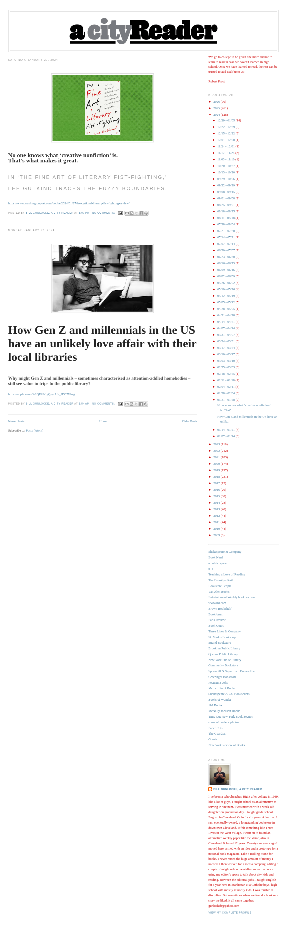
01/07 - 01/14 (226, 436)
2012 (217, 515)
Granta (212, 739)
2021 (217, 457)
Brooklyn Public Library (224, 648)
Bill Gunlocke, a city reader (237, 789)
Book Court (216, 625)
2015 (217, 496)
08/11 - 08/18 (226, 218)
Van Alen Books (219, 591)
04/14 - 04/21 (226, 322)
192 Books (215, 705)
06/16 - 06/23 (226, 263)
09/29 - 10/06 (226, 179)
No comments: (104, 212)
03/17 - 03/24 (226, 348)
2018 (217, 476)
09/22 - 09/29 (226, 185)
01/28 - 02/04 (226, 393)
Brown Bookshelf (219, 608)
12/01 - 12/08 (226, 140)
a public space (217, 563)
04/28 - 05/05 (226, 309)
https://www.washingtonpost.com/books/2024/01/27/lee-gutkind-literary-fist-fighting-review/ (69, 203)
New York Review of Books (226, 745)
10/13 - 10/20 (226, 172)
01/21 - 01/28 (226, 400)
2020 (217, 464)
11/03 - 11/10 (226, 159)
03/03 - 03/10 (226, 361)
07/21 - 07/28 (226, 231)
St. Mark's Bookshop (222, 637)
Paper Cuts (215, 728)
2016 (217, 489)
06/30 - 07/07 (226, 250)
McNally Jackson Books (224, 711)
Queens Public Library (223, 654)
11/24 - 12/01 (226, 146)
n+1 (210, 569)
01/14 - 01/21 (226, 430)
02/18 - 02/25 (226, 374)
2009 (217, 535)
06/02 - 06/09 (226, 276)
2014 (217, 502)
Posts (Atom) (34, 430)
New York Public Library (224, 660)
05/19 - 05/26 (226, 289)
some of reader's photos (223, 722)
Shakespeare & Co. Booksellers (229, 694)
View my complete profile (230, 912)
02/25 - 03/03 (226, 367)
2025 (217, 108)
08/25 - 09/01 (226, 205)
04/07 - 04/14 (226, 328)
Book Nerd (215, 557)
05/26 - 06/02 (226, 283)
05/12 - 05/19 (226, 296)
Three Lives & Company (224, 631)
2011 (217, 522)
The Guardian (217, 733)
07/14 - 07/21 (226, 237)
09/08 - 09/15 (226, 192)
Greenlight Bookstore (222, 677)
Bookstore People (219, 586)
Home (103, 421)
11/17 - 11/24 (226, 153)
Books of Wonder (219, 699)
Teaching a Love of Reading (226, 574)
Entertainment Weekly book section (231, 597)
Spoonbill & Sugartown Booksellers (231, 671)
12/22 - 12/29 (226, 127)
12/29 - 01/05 (226, 120)
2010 (217, 528)
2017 (217, 483)
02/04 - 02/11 (226, 387)
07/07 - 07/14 (226, 244)
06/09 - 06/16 (226, 270)
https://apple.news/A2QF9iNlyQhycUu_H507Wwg (41, 394)
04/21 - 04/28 (226, 315)
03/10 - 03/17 (226, 354)
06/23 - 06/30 (226, 257)
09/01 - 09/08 (226, 198)
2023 (217, 444)
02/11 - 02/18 (226, 380)
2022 (217, 451)
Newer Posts (16, 421)
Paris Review (217, 620)
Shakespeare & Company (224, 551)
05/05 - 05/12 (226, 302)
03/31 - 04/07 (226, 335)
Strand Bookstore (219, 642)
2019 (217, 470)
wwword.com (217, 603)
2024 (217, 114)
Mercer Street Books (221, 688)
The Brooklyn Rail (220, 580)
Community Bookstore (223, 665)
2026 (217, 101)
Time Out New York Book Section (230, 716)
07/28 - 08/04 (226, 224)
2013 (217, 509)
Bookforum (215, 614)
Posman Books (218, 682)
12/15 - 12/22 (226, 133)
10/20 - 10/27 (226, 166)
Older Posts (189, 421)
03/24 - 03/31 (226, 341)
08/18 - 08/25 (226, 211)
